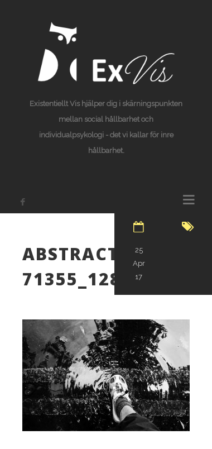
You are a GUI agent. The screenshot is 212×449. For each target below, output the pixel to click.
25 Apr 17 (139, 263)
